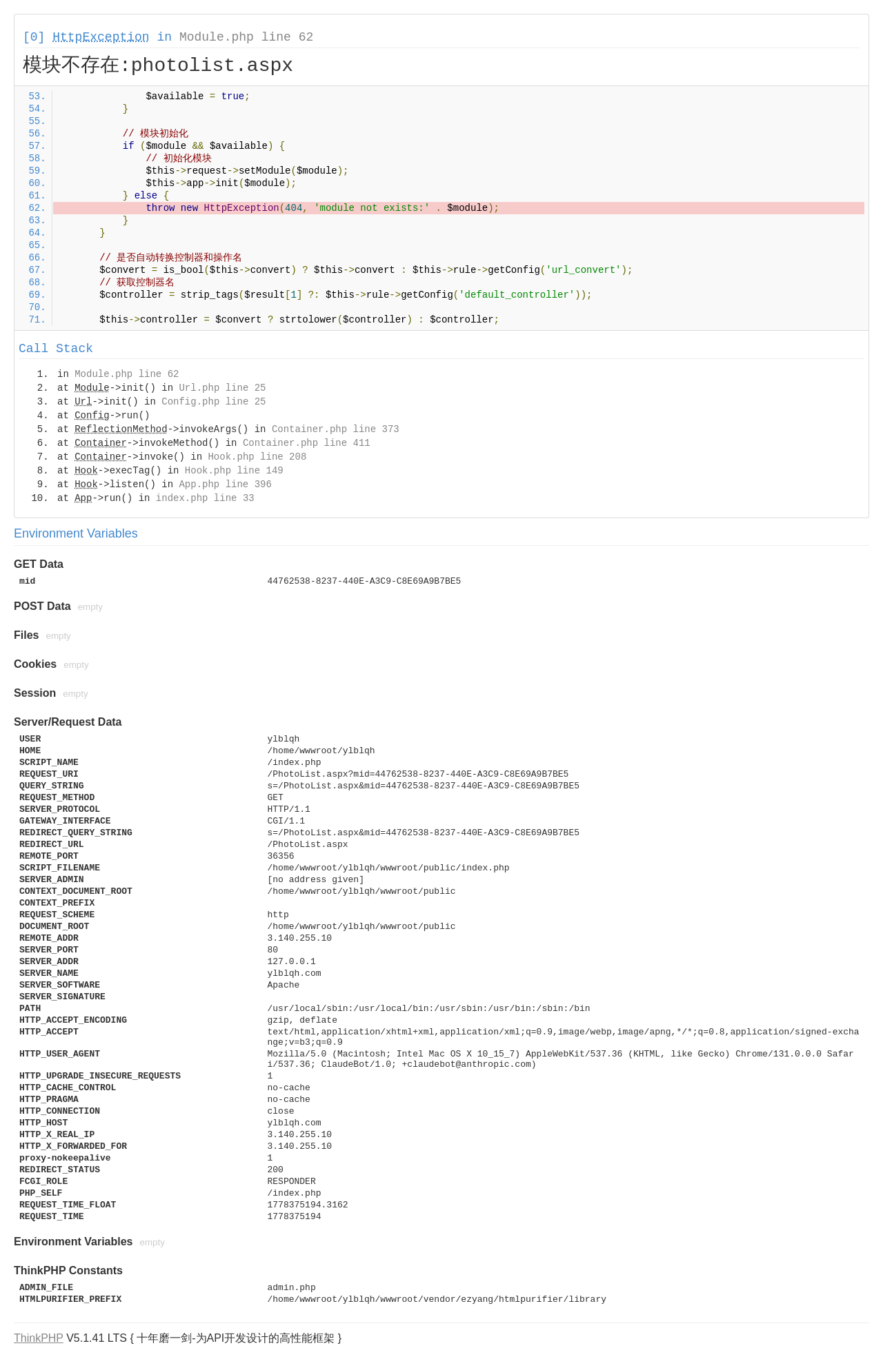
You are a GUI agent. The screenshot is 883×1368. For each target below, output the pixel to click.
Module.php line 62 (246, 37)
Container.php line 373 (335, 429)
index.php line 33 (205, 498)
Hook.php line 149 (234, 470)
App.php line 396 (225, 484)
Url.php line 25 (222, 388)
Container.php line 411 (306, 443)
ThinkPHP (38, 1338)
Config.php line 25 (213, 401)
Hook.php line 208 (257, 456)
